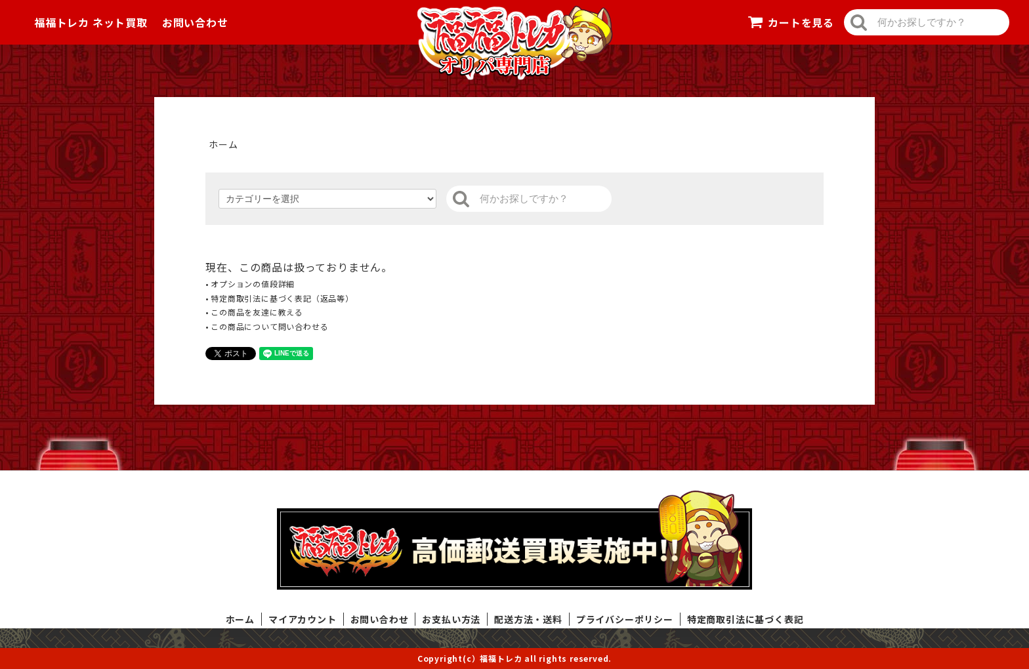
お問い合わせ (195, 22)
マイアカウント (302, 619)
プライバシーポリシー (624, 619)
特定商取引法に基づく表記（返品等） (282, 298)
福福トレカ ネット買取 (91, 22)
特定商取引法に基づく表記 (745, 619)
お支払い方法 (451, 619)
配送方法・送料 (528, 619)
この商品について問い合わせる (269, 326)
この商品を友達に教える (257, 311)
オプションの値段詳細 (253, 283)
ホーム (223, 144)
